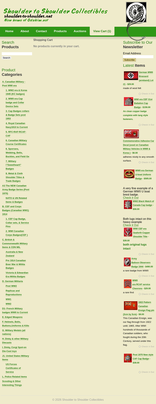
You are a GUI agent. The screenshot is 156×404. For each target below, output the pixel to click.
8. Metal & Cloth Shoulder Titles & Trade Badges (15, 177)
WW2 (8, 303)
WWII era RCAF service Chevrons (141, 284)
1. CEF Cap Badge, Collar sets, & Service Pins (17, 223)
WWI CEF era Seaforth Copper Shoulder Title (141, 233)
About (25, 31)
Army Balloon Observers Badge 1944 (141, 262)
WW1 (8, 299)
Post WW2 (11, 286)
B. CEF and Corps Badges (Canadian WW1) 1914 (15, 210)
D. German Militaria (12, 281)
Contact (41, 31)
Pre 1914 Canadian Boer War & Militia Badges (16, 264)
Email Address (132, 53)
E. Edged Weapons (12, 317)
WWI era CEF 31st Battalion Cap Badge (143, 103)
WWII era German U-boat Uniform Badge (144, 174)
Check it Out (148, 94)
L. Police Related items (14, 376)
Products (60, 31)
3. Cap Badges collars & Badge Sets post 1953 (17, 115)
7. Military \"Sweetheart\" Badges (13, 165)
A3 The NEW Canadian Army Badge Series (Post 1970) (15, 189)
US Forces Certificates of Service (13, 368)
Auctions (80, 31)
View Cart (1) (102, 31)
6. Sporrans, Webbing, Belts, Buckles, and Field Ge (17, 152)
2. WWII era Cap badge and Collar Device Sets (15, 102)
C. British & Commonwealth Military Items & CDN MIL (15, 243)
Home (9, 31)
